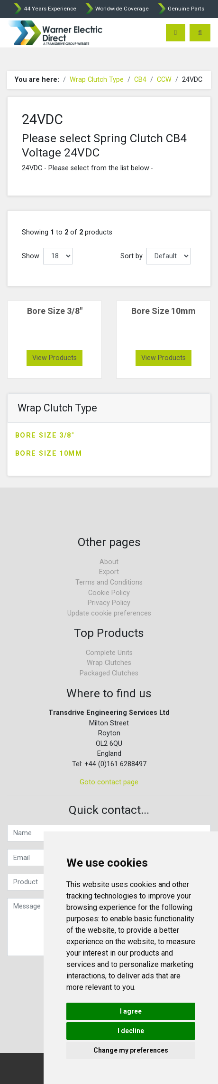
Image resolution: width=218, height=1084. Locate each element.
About (109, 562)
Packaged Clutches (109, 673)
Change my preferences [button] (130, 1050)
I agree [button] (131, 1011)
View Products (54, 358)
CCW (164, 80)
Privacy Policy (109, 603)
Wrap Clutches (109, 663)
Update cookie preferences (109, 613)
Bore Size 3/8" (44, 435)
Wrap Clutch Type (97, 80)
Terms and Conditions (109, 582)
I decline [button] (131, 1031)
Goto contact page (109, 782)
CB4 (140, 80)
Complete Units (109, 653)
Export (109, 572)
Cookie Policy (109, 593)
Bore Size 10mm (48, 453)
